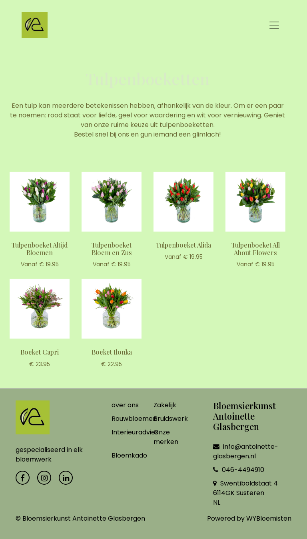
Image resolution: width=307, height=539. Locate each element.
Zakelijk (165, 405)
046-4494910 (238, 469)
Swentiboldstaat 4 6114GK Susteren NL (245, 493)
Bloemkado (129, 455)
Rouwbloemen (134, 418)
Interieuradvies (135, 432)
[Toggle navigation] (274, 25)
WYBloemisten (268, 518)
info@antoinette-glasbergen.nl (245, 451)
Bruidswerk (171, 418)
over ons (125, 405)
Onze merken (166, 437)
